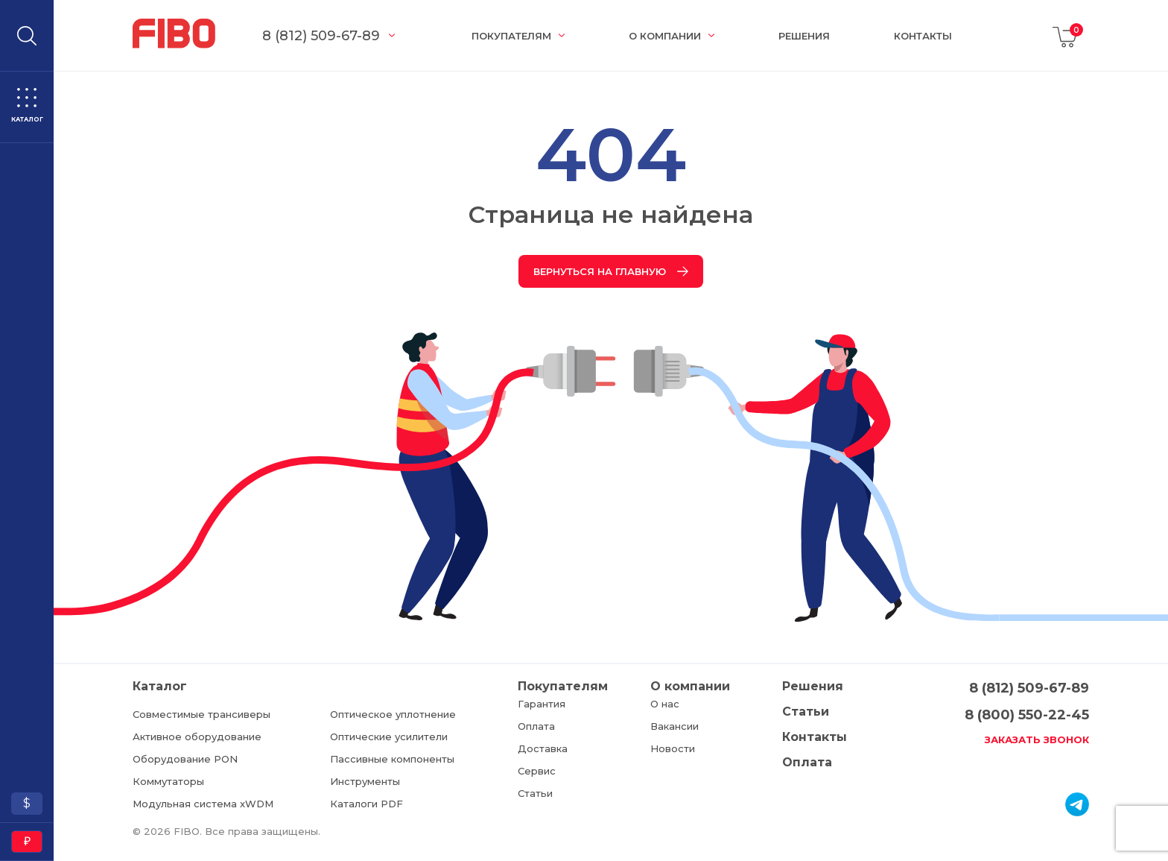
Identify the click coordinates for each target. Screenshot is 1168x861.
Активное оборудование (197, 736)
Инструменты (365, 781)
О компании (665, 36)
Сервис (537, 771)
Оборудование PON (185, 759)
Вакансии (674, 726)
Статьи (535, 793)
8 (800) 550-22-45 (1027, 715)
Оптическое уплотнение (393, 714)
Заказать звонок (1037, 739)
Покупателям (511, 36)
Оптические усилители (389, 736)
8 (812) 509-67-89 (321, 36)
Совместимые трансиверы (201, 714)
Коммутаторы (168, 781)
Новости (672, 748)
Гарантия (541, 704)
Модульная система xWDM (203, 804)
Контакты (923, 36)
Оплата (536, 726)
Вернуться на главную (610, 271)
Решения (804, 36)
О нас (664, 704)
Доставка (543, 748)
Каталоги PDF (366, 804)
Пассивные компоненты (392, 759)
